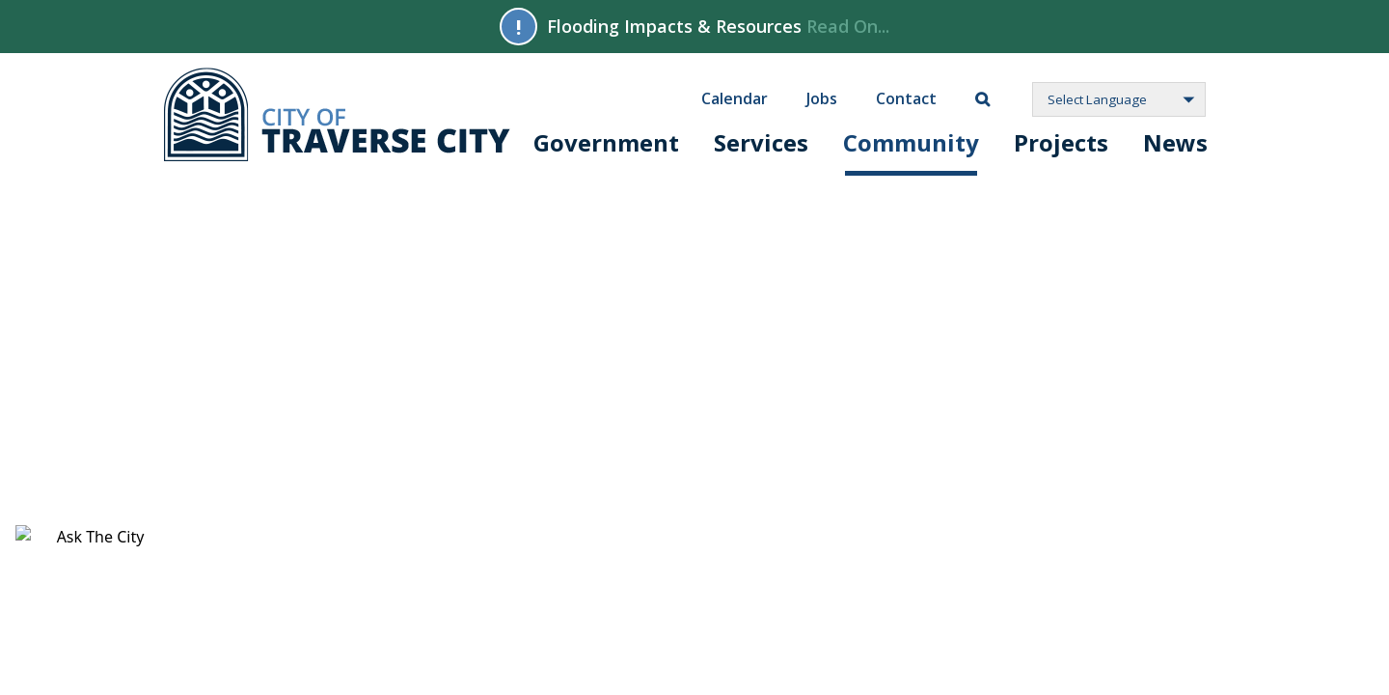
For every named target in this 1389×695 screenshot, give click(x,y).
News (1175, 142)
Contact (906, 97)
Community (911, 142)
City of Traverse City (337, 114)
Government (606, 142)
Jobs (821, 97)
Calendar (734, 97)
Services (761, 142)
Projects (1061, 142)
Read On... (847, 26)
